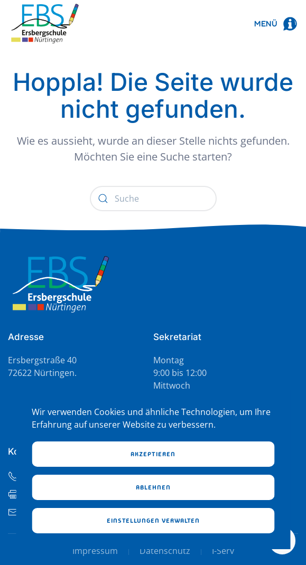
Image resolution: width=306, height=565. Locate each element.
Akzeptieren (153, 454)
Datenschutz (165, 551)
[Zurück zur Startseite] (45, 24)
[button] (276, 24)
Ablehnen (153, 487)
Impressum (95, 551)
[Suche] (153, 198)
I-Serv (223, 551)
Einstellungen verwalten (153, 520)
